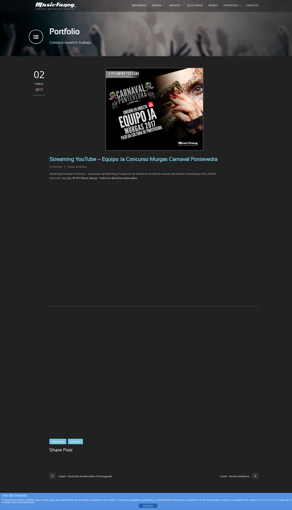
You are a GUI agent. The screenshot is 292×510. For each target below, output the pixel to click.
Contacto (252, 5)
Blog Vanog (195, 5)
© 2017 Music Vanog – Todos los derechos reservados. (105, 178)
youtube (75, 441)
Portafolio (231, 5)
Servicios (174, 5)
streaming (58, 441)
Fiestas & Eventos (77, 166)
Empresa (157, 5)
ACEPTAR (148, 506)
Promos (213, 5)
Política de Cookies (267, 500)
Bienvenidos (139, 5)
